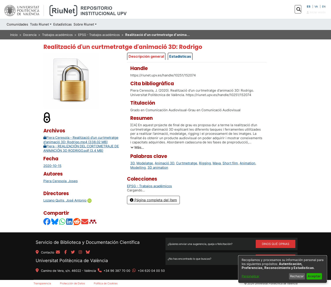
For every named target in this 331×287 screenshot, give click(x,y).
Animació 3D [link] (164, 163)
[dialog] (283, 269)
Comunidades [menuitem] (17, 24)
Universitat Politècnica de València (72, 260)
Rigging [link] (205, 163)
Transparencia (42, 283)
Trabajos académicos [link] (57, 35)
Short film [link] (230, 163)
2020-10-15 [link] (52, 166)
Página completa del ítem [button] (153, 200)
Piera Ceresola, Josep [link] (60, 181)
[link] (149, 186)
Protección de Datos (72, 283)
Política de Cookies (106, 283)
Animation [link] (247, 163)
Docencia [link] (30, 35)
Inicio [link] (14, 35)
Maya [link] (217, 163)
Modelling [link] (138, 167)
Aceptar (314, 276)
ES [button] (308, 6)
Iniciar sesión (316, 12)
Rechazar (297, 276)
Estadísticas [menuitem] (62, 24)
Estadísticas (180, 56)
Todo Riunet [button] (39, 24)
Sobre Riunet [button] (84, 24)
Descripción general (146, 56)
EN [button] (323, 6)
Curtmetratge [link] (186, 163)
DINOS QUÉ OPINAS (275, 244)
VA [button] (316, 6)
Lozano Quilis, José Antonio (64, 200)
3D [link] (132, 163)
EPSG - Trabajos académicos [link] (99, 35)
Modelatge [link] (144, 163)
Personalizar (250, 276)
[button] (298, 9)
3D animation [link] (157, 167)
